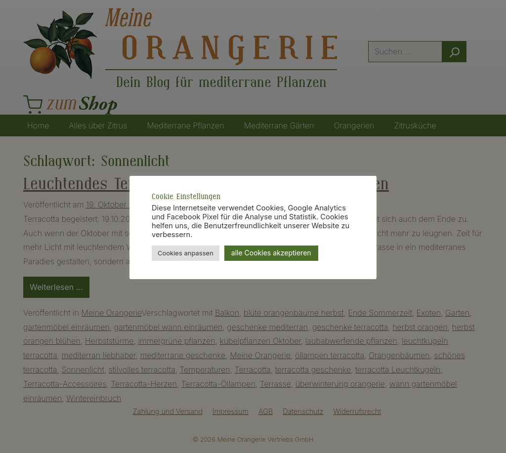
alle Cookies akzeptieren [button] (271, 252)
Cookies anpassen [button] (185, 253)
